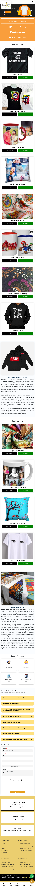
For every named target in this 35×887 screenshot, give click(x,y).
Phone (4, 764)
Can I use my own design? (11, 733)
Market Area (5, 855)
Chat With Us (25, 77)
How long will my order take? (12, 722)
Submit (17, 792)
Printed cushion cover (17, 524)
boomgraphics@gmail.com (18, 807)
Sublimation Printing (17, 257)
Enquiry (4, 769)
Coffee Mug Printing (17, 148)
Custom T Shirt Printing (17, 560)
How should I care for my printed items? (15, 739)
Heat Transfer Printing (17, 111)
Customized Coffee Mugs (17, 487)
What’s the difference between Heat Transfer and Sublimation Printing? (17, 710)
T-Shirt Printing (17, 75)
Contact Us (4, 850)
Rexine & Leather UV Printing (17, 294)
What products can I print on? (12, 716)
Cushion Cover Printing (17, 184)
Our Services (5, 846)
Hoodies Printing (17, 330)
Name (4, 754)
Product (4, 749)
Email (3, 759)
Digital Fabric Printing (17, 221)
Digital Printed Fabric (17, 451)
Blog (2, 848)
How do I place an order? (11, 703)
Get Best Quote (9, 77)
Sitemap (4, 852)
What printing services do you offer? (14, 698)
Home (3, 843)
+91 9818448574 (18, 804)
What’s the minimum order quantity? (14, 728)
